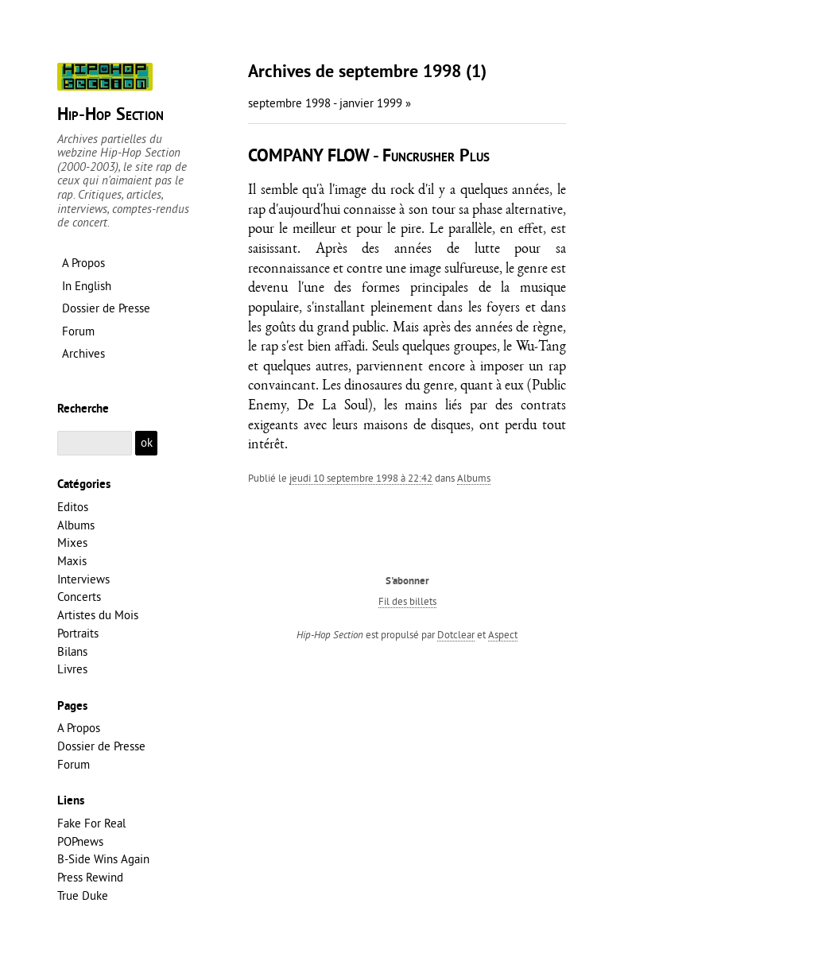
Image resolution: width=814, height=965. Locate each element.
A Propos (78, 727)
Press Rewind (90, 877)
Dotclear (456, 634)
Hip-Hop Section (110, 115)
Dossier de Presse (101, 746)
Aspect (502, 634)
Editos (72, 506)
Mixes (72, 542)
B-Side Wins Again (103, 858)
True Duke (82, 895)
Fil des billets (407, 601)
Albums (473, 477)
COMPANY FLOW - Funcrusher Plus (369, 157)
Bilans (72, 651)
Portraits (78, 633)
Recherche (83, 409)
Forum (73, 764)
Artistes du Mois (97, 614)
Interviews (83, 579)
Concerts (79, 596)
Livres (72, 668)
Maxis (72, 560)
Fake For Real (91, 823)
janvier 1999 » (375, 102)
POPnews (80, 841)
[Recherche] (94, 443)
